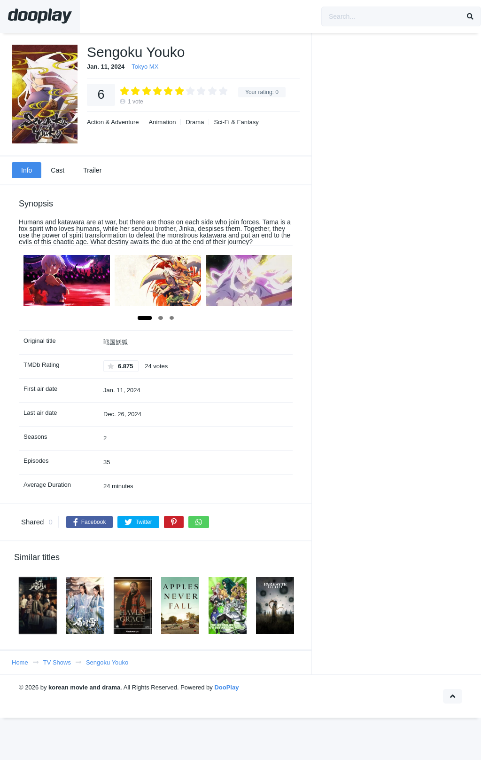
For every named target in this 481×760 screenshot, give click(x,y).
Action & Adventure (113, 122)
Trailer (92, 170)
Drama (195, 122)
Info (26, 170)
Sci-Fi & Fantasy (236, 122)
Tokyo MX (145, 66)
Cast (57, 170)
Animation (162, 122)
